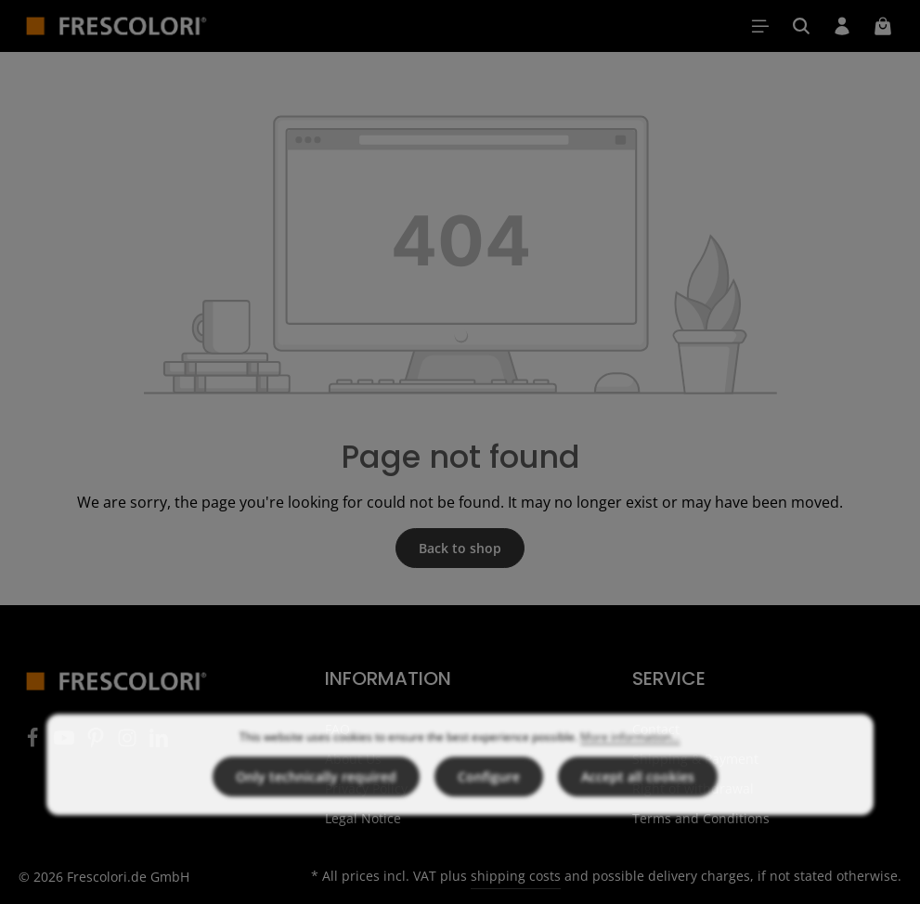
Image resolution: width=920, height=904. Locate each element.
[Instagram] (129, 743)
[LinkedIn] (159, 743)
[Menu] (760, 26)
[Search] (801, 26)
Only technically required (316, 814)
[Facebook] (34, 743)
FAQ (337, 729)
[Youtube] (66, 743)
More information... (630, 774)
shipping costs (516, 876)
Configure (489, 814)
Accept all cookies (637, 814)
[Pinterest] (97, 743)
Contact (656, 729)
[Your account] (842, 26)
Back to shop (460, 548)
